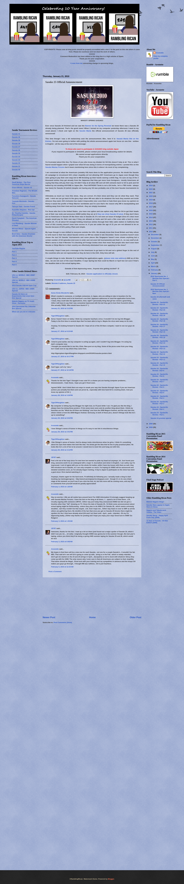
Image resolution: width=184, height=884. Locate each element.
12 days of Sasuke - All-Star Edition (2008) (157, 522)
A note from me (76, 63)
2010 (151, 232)
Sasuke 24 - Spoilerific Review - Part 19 (159, 314)
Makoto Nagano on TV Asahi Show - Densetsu (23, 302)
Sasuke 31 (16, 134)
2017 (151, 207)
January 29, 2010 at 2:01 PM (62, 432)
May (153, 259)
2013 (151, 221)
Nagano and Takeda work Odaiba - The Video (156, 511)
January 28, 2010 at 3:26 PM (62, 395)
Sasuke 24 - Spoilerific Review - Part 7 (159, 381)
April (153, 263)
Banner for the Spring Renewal (98, 126)
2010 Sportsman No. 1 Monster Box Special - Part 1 (160, 278)
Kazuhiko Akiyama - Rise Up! (23, 210)
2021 (151, 193)
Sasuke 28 (16, 144)
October (154, 242)
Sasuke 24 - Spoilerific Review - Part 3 (159, 403)
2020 (151, 196)
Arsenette (55, 377)
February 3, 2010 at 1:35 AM (61, 521)
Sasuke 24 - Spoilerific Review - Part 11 (159, 358)
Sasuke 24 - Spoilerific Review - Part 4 (159, 397)
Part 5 (14, 265)
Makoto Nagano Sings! (155, 502)
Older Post (135, 617)
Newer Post (49, 617)
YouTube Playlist (18, 248)
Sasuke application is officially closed (102, 274)
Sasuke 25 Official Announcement (158, 285)
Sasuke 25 (71, 283)
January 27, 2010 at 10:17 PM (62, 356)
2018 (151, 203)
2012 (151, 224)
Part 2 (14, 255)
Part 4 (14, 261)
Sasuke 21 (16, 166)
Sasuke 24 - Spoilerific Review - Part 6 (159, 386)
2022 (151, 189)
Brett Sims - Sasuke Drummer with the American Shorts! (23, 235)
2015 (151, 214)
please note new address (115, 258)
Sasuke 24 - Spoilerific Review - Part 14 (159, 342)
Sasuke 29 (16, 140)
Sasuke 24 (16, 157)
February (154, 270)
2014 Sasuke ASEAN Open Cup (24, 285)
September (155, 245)
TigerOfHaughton (58, 316)
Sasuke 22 (16, 163)
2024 (151, 185)
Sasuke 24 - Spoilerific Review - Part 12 (159, 353)
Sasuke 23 (16, 160)
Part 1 (14, 252)
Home (92, 617)
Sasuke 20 (16, 170)
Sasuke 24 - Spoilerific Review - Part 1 (159, 414)
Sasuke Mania (85, 131)
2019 (151, 200)
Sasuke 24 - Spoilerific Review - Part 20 (159, 309)
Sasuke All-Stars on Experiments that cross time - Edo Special (23, 296)
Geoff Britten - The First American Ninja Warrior (21, 183)
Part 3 (14, 258)
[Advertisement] (92, 597)
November (155, 238)
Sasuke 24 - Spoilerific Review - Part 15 (159, 331)
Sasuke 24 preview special (161, 418)
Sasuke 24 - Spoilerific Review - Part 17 (159, 325)
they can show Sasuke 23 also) (110, 214)
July (153, 252)
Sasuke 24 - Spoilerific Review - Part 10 (159, 364)
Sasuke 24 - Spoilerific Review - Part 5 (159, 392)
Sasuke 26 (16, 150)
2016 (151, 210)
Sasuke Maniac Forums (55, 167)
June (153, 256)
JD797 (53, 457)
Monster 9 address (59, 283)
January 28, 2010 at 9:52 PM (62, 418)
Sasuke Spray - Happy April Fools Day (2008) (157, 516)
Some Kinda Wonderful (60, 293)
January (154, 273)
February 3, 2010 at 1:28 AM (61, 487)
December (155, 234)
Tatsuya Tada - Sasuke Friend (23, 206)
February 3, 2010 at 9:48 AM (61, 542)
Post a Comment (55, 571)
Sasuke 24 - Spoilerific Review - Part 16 (159, 336)
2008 (151, 427)
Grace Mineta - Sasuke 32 (22, 188)
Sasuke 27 (16, 147)
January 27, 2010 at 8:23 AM (62, 331)
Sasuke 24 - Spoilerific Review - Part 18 (159, 320)
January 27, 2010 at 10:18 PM (62, 370)
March (153, 266)
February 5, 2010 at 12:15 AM (62, 567)
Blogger (111, 879)
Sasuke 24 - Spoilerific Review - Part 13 (159, 347)
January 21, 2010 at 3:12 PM (62, 308)
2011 (151, 228)
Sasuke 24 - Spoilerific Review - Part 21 (159, 303)
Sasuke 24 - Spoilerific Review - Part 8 (159, 375)
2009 (151, 424)
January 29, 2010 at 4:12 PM (62, 450)
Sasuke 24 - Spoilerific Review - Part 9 (159, 369)
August (154, 249)
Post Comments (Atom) (63, 622)
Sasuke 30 (16, 137)
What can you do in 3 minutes (23, 312)
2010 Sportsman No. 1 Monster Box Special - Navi (160, 291)
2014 (151, 217)
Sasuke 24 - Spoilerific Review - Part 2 (159, 408)
